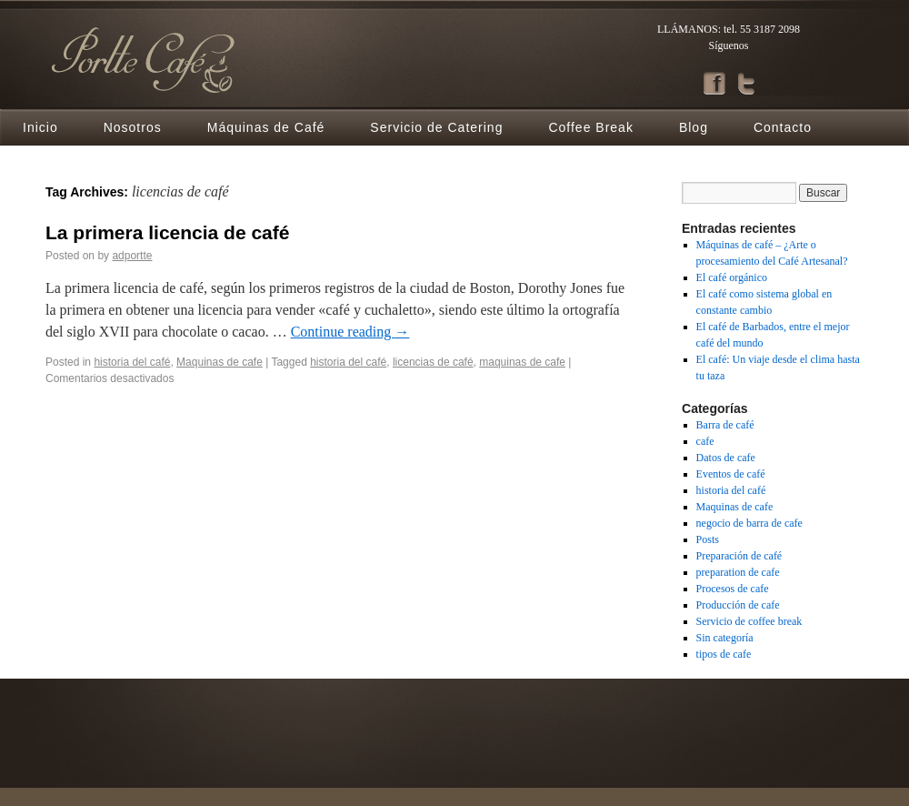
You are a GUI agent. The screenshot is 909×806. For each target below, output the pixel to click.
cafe (705, 441)
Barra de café (725, 424)
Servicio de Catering (436, 127)
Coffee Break (590, 127)
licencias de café (433, 362)
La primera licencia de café (167, 232)
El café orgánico (731, 277)
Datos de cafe (725, 457)
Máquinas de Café (266, 127)
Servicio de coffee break (749, 621)
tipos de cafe (724, 654)
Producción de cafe (738, 605)
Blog (693, 127)
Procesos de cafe (732, 588)
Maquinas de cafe (219, 362)
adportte (132, 255)
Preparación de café (739, 555)
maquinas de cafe (522, 362)
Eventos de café (730, 474)
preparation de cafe (738, 572)
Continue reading (350, 331)
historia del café (132, 362)
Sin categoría (725, 637)
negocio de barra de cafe (749, 523)
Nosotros (133, 127)
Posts (707, 539)
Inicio (40, 127)
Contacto (783, 127)
